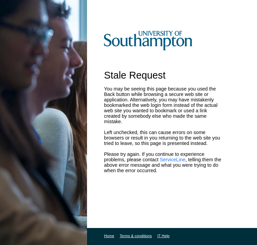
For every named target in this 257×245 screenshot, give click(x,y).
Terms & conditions (136, 236)
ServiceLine (172, 159)
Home (109, 236)
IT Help (163, 236)
